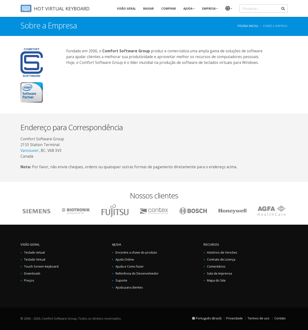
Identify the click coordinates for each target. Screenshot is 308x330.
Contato (280, 318)
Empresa (209, 9)
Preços (29, 280)
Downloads (32, 273)
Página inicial (247, 26)
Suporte (121, 280)
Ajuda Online (125, 259)
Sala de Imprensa (219, 273)
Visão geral (126, 9)
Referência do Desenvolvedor (137, 273)
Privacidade (234, 318)
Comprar (168, 9)
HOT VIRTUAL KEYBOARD (62, 8)
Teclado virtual (34, 252)
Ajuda (187, 9)
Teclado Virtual (34, 259)
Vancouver (29, 150)
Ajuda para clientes (129, 287)
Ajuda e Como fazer (130, 266)
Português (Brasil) (206, 318)
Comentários (216, 266)
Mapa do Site (216, 280)
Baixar (148, 9)
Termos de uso (259, 318)
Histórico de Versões (222, 252)
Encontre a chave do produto (136, 252)
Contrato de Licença (221, 259)
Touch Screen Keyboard (41, 266)
